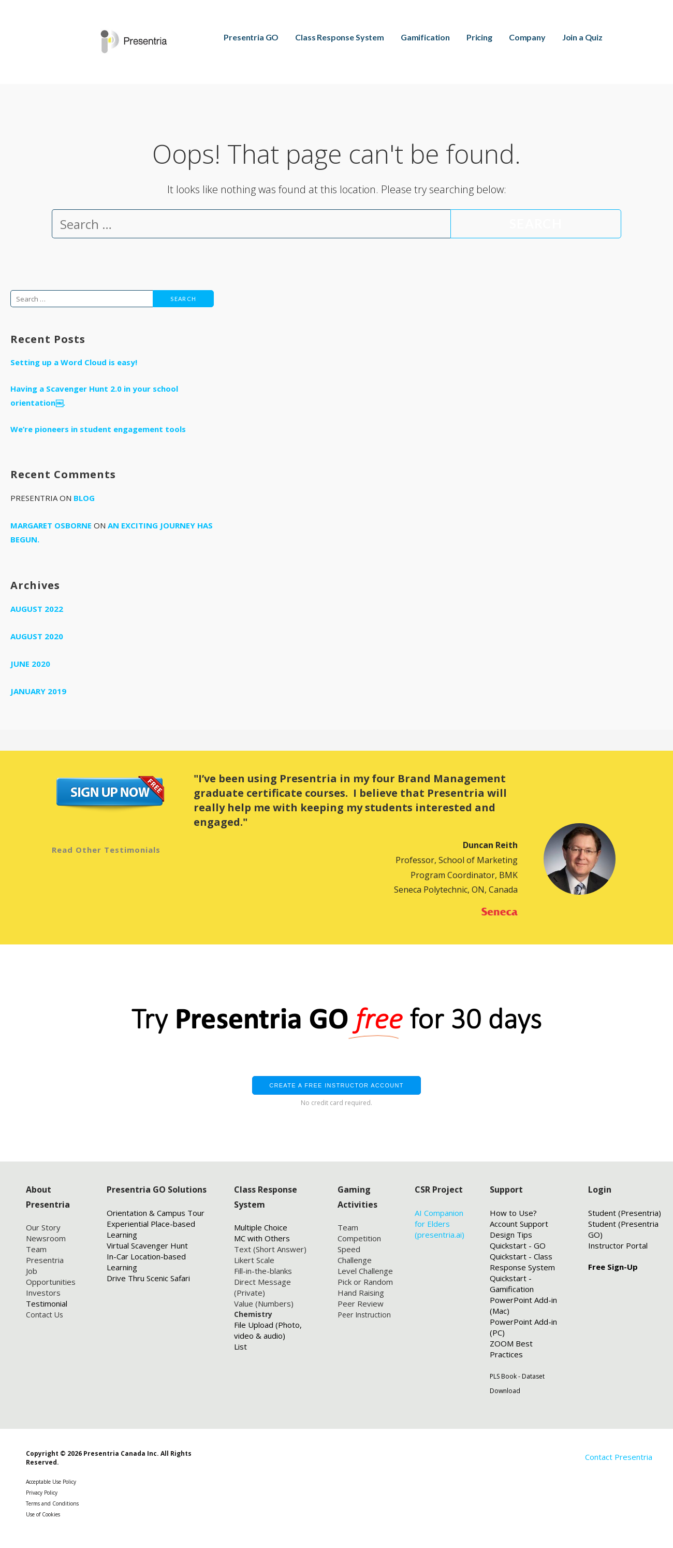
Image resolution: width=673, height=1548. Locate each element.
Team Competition (359, 1232)
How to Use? (513, 1213)
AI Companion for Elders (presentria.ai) (439, 1224)
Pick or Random (365, 1282)
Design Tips (511, 1234)
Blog (84, 498)
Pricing (479, 37)
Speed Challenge (355, 1254)
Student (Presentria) (624, 1213)
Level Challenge (365, 1271)
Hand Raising (361, 1292)
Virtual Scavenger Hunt (147, 1245)
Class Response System (339, 37)
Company (527, 37)
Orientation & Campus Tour (155, 1213)
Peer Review (361, 1303)
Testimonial (46, 1303)
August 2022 (36, 609)
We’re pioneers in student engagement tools (98, 429)
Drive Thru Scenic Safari (148, 1278)
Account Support (519, 1224)
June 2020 (30, 663)
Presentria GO (251, 37)
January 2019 (38, 691)
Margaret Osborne (51, 525)
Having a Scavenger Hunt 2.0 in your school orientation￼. (94, 395)
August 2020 (36, 636)
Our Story (43, 1227)
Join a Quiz (582, 37)
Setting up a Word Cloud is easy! (73, 362)
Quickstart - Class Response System (522, 1261)
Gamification (425, 37)
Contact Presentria (618, 1457)
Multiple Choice (260, 1227)
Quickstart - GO (518, 1245)
